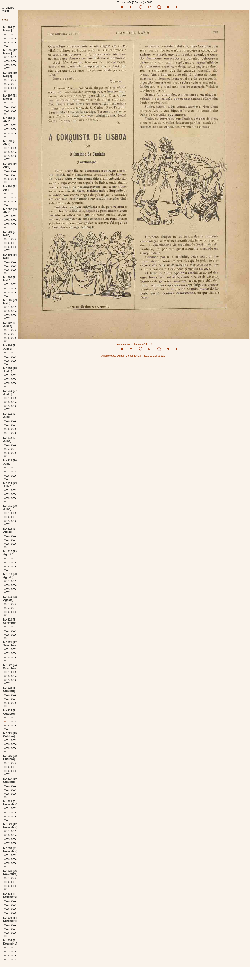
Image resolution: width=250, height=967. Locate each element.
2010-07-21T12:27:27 (155, 355)
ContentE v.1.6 (134, 355)
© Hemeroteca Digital (112, 355)
